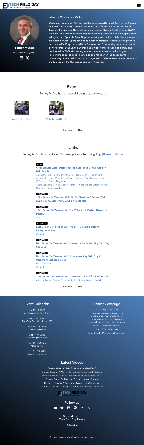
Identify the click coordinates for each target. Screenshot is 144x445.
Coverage (41, 194)
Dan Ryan (63, 175)
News (39, 164)
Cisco (64, 184)
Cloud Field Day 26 (37, 329)
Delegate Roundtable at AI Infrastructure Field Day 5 (72, 368)
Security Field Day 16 (37, 354)
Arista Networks (44, 184)
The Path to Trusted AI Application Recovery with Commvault (72, 383)
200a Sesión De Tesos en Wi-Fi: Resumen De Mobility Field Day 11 (72, 276)
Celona (56, 184)
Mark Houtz (60, 178)
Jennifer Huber (89, 175)
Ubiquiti (50, 188)
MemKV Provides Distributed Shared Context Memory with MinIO (72, 375)
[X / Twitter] (27, 58)
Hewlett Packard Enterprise (89, 184)
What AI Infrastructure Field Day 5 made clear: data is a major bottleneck (107, 320)
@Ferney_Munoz (112, 154)
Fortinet (71, 184)
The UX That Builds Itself (107, 329)
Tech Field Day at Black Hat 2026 (37, 321)
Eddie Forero (75, 175)
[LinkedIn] (21, 58)
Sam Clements (92, 178)
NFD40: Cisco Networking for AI (107, 325)
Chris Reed (52, 175)
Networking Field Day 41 (37, 337)
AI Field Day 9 (37, 346)
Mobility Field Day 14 (21, 119)
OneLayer (41, 188)
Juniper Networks (84, 280)
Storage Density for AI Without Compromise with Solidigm (72, 379)
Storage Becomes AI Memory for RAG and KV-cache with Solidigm (72, 372)
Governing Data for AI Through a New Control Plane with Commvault (72, 386)
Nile (105, 184)
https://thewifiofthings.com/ (24, 53)
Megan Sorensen (75, 178)
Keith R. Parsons (43, 263)
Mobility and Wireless (72, 17)
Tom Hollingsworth (58, 181)
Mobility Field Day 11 (56, 119)
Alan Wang (41, 175)
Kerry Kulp (49, 178)
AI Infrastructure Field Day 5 (37, 313)
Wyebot (59, 188)
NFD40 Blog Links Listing (107, 309)
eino (38, 217)
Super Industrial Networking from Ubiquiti (107, 333)
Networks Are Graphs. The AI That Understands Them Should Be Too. (107, 314)
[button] (139, 5)
